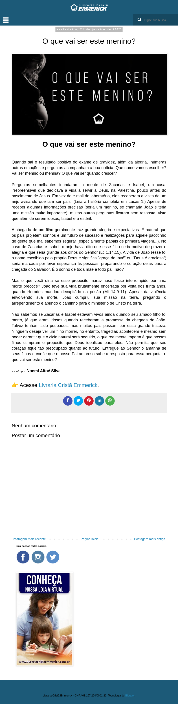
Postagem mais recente (29, 539)
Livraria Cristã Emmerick (67, 385)
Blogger (129, 695)
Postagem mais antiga (149, 539)
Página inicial (90, 539)
